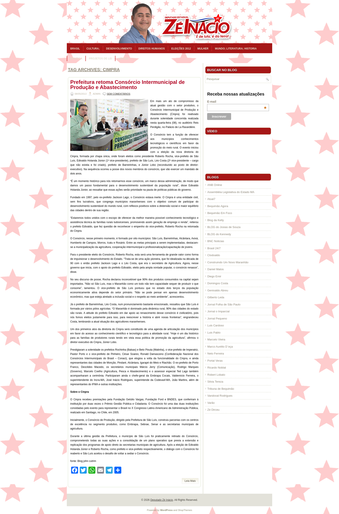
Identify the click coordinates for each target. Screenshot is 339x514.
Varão (211, 402)
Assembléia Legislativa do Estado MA (230, 192)
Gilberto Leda (215, 297)
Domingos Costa (217, 283)
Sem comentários (118, 94)
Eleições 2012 (181, 48)
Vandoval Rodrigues (219, 395)
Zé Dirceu (213, 409)
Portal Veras (215, 360)
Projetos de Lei (100, 58)
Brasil (75, 48)
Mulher (202, 48)
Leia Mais (190, 480)
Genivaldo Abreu (217, 290)
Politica (76, 58)
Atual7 (211, 199)
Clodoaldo (213, 255)
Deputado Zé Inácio (161, 499)
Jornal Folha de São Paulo (223, 304)
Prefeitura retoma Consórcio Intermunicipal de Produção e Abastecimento (127, 84)
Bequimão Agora (217, 206)
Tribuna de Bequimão (220, 388)
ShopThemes (185, 510)
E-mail (236, 101)
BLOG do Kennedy (219, 234)
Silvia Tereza (215, 381)
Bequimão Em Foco (219, 213)
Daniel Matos (215, 269)
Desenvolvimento (119, 48)
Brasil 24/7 (214, 248)
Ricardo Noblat (216, 367)
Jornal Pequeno (217, 318)
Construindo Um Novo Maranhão (227, 262)
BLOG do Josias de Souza (223, 227)
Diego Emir (214, 276)
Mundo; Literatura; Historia (236, 48)
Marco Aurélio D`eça (220, 346)
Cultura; (93, 48)
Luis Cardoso (215, 325)
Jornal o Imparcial (218, 311)
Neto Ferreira (215, 353)
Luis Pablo (214, 332)
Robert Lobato (216, 374)
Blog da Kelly (215, 220)
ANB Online (214, 185)
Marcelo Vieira (216, 339)
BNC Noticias (215, 241)
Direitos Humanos (151, 48)
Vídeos (123, 58)
